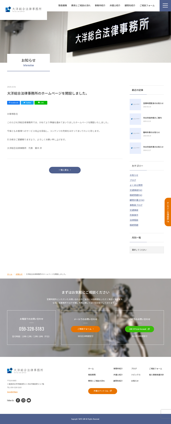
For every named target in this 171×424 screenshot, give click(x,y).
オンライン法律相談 (167, 212)
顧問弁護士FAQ (137, 199)
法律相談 (134, 219)
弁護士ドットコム (104, 390)
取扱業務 (62, 5)
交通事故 (134, 209)
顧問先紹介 (130, 5)
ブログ (133, 179)
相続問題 (134, 224)
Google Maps (12, 391)
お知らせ (134, 174)
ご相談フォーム (147, 5)
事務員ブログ (136, 204)
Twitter (27, 102)
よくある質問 (136, 184)
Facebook (13, 102)
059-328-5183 (31, 328)
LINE (41, 102)
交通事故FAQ (136, 189)
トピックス (136, 374)
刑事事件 (134, 214)
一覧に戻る (64, 170)
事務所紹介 (100, 5)
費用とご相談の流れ (80, 5)
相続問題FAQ (136, 194)
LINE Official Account (139, 328)
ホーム (91, 368)
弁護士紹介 (115, 5)
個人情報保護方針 (156, 374)
